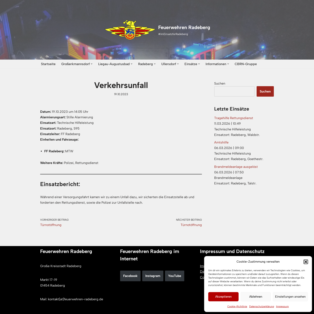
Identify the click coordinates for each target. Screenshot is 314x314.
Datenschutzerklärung (261, 306)
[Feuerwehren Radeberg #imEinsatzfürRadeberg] (157, 30)
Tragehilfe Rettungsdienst (233, 118)
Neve (44, 309)
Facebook (130, 276)
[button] (306, 262)
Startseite (48, 64)
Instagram (152, 276)
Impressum (282, 306)
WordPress (82, 309)
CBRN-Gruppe (246, 64)
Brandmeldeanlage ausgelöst (236, 167)
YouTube (174, 276)
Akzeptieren (223, 296)
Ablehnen (255, 296)
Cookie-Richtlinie (237, 306)
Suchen (219, 83)
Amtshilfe (221, 142)
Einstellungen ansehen (290, 296)
